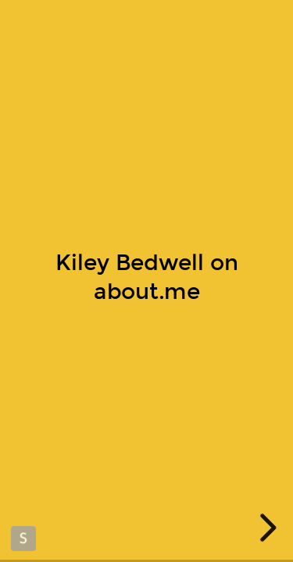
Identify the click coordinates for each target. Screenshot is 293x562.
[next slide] (266, 528)
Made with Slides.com (23, 538)
